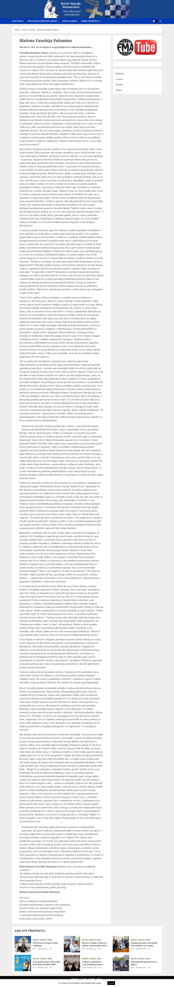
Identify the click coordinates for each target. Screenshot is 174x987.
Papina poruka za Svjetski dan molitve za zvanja (144, 944)
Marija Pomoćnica (89, 21)
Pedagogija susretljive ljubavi (42, 21)
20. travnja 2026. (41, 968)
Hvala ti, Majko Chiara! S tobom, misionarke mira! (94, 944)
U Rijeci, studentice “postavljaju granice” (93, 963)
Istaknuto (43, 940)
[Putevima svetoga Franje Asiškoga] (23, 944)
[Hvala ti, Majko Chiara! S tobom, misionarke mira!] (72, 944)
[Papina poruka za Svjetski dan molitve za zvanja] (121, 944)
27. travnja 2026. (41, 949)
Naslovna (17, 21)
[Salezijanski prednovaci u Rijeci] (121, 963)
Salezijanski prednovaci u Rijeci (144, 963)
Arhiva (119, 90)
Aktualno (36, 940)
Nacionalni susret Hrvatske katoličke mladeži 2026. (46, 963)
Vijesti (50, 940)
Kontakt (119, 84)
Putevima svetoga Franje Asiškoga (45, 944)
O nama (119, 79)
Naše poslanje (69, 21)
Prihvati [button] (111, 983)
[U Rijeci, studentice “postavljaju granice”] (72, 963)
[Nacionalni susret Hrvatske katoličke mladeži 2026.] (23, 963)
